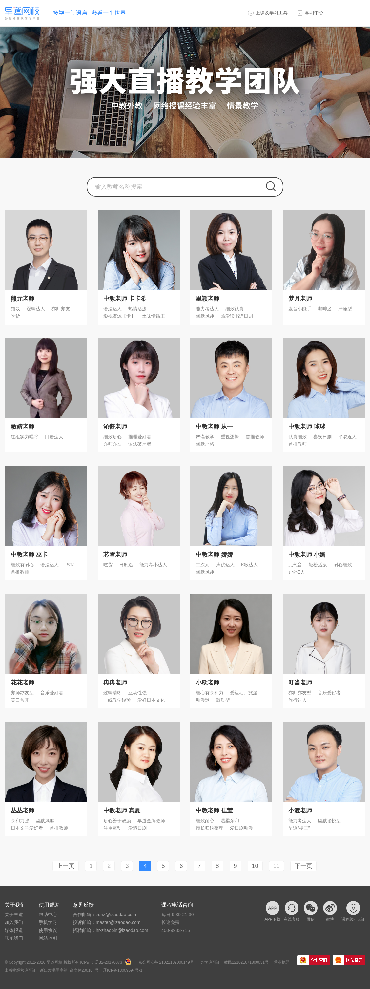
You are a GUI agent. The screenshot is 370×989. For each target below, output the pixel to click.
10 (255, 866)
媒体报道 (14, 930)
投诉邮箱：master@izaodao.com (106, 922)
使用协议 (48, 930)
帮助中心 (48, 914)
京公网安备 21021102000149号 (166, 962)
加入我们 (14, 922)
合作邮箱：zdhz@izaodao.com (104, 914)
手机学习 (48, 922)
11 (276, 866)
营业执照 (282, 962)
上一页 (65, 866)
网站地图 (48, 938)
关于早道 (14, 914)
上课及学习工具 (272, 12)
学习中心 (314, 12)
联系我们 (14, 938)
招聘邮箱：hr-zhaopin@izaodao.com (110, 930)
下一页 (303, 866)
